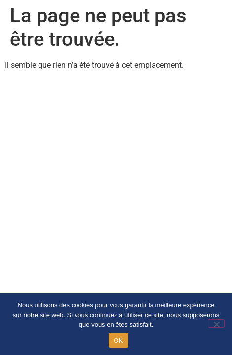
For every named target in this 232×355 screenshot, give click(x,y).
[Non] (216, 323)
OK (118, 340)
